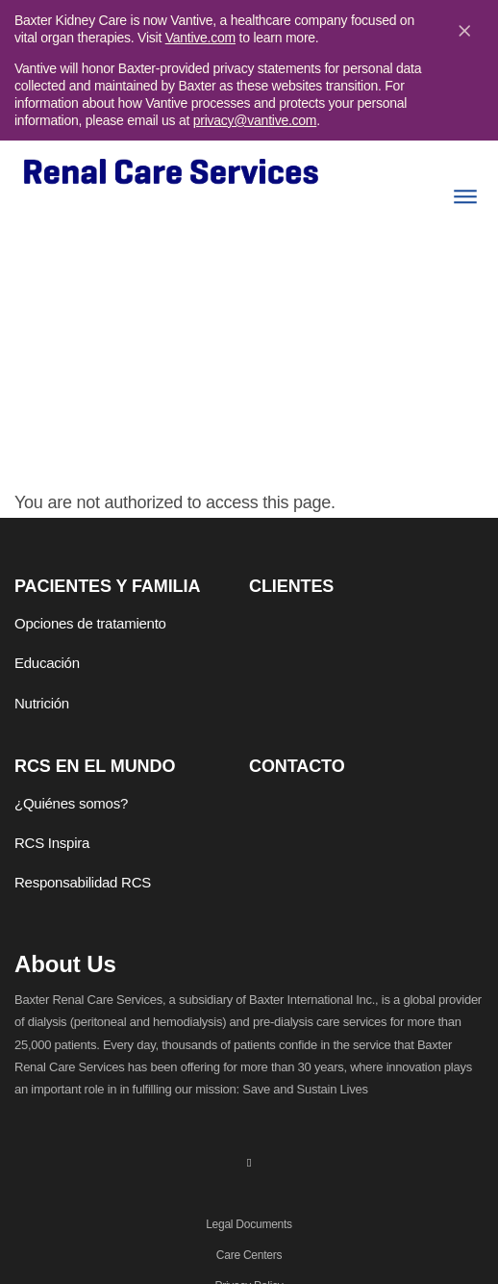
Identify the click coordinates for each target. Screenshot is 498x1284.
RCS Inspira (51, 843)
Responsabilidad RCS (82, 882)
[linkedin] (249, 1162)
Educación (47, 663)
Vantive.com (200, 37)
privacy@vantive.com (255, 120)
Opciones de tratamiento (90, 623)
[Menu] (465, 196)
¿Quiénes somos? (71, 803)
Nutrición (41, 703)
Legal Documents (249, 1224)
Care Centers (249, 1255)
